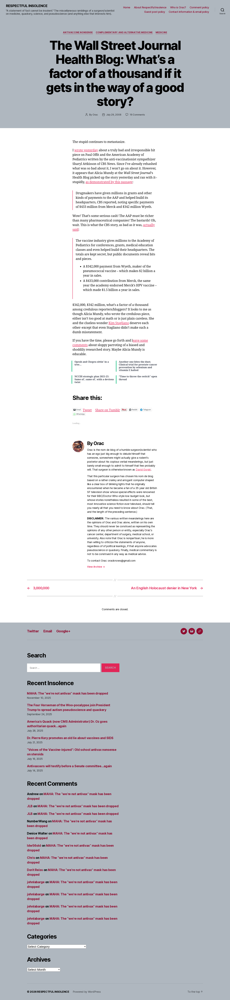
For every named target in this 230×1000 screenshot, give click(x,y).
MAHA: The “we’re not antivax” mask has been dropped (67, 693)
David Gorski (143, 469)
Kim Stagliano (119, 323)
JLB (30, 806)
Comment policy (199, 7)
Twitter (33, 631)
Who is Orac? (178, 7)
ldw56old (34, 845)
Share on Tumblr (107, 409)
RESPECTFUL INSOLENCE (26, 6)
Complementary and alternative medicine (124, 32)
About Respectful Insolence (150, 7)
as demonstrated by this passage (109, 182)
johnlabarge (36, 882)
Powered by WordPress (87, 991)
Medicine (161, 32)
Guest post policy (154, 11)
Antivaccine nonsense (78, 32)
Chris (31, 858)
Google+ (63, 631)
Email (47, 631)
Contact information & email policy (189, 11)
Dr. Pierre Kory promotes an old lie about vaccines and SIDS (70, 738)
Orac (95, 114)
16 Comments (137, 114)
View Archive (96, 566)
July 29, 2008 (113, 114)
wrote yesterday (86, 150)
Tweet (87, 409)
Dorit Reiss (35, 870)
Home (126, 7)
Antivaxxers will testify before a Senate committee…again (69, 766)
